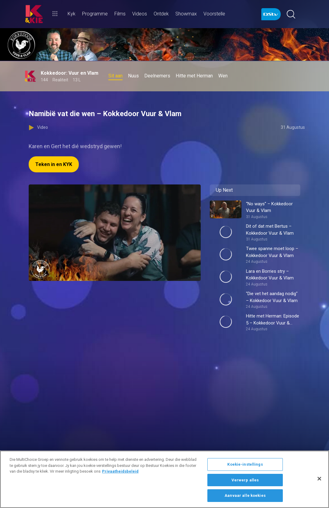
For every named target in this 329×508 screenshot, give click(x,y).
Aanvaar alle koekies (245, 495)
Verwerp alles (245, 480)
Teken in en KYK (53, 164)
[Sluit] (319, 478)
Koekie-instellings (245, 464)
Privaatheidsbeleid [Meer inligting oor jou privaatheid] (120, 471)
